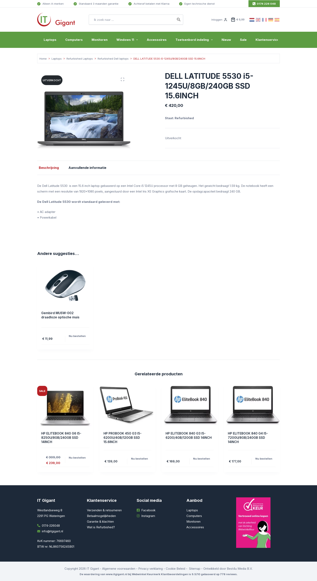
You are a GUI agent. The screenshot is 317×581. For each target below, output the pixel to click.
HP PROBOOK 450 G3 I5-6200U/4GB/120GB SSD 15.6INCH (123, 437)
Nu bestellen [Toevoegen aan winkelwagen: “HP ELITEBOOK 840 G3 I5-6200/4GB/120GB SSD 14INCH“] (201, 458)
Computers (74, 40)
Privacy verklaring (150, 568)
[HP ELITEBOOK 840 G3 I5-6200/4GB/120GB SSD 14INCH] (190, 406)
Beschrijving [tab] (47, 168)
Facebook (148, 510)
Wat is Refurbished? (101, 527)
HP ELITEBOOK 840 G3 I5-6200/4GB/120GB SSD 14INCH (189, 435)
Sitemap (194, 568)
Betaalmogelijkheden (101, 516)
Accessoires (157, 40)
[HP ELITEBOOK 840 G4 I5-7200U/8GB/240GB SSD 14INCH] (252, 406)
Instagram (148, 516)
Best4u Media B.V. (240, 568)
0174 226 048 (264, 3)
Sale (243, 40)
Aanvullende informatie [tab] (86, 168)
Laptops (50, 40)
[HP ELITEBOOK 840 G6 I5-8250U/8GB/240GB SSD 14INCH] (65, 406)
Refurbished (184, 118)
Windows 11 (127, 39)
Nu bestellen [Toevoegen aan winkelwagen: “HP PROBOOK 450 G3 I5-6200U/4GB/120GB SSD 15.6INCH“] (139, 458)
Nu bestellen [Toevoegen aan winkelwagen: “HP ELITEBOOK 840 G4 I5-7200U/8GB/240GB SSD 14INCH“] (263, 458)
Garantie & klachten (100, 521)
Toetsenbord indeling (194, 39)
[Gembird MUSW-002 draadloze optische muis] (65, 285)
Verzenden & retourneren (104, 510)
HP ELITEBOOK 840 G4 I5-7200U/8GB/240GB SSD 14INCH (248, 437)
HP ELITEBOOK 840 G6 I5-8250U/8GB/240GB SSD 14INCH (61, 437)
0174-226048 (51, 525)
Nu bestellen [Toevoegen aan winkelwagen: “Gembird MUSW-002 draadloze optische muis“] (77, 336)
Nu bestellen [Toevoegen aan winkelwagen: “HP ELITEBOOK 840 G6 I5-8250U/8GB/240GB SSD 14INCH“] (77, 457)
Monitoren (100, 40)
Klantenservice (267, 40)
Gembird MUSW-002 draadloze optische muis (60, 315)
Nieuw (226, 40)
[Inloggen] (219, 19)
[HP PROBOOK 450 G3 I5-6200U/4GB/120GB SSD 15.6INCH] (127, 406)
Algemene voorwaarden (118, 568)
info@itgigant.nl (52, 531)
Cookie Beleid (175, 568)
